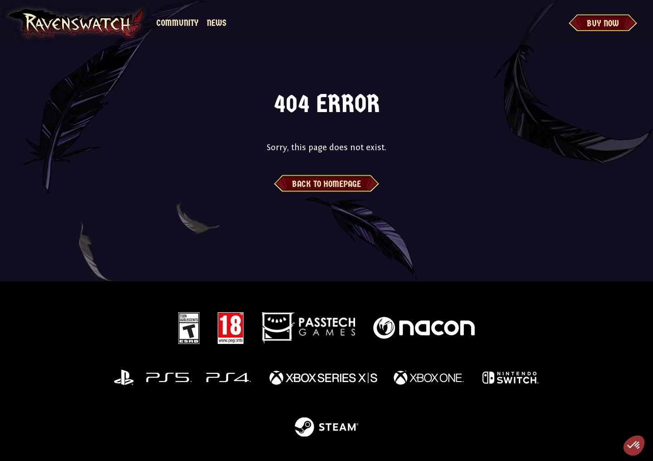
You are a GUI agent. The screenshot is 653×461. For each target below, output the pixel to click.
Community (177, 23)
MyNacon (260, 23)
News (216, 23)
